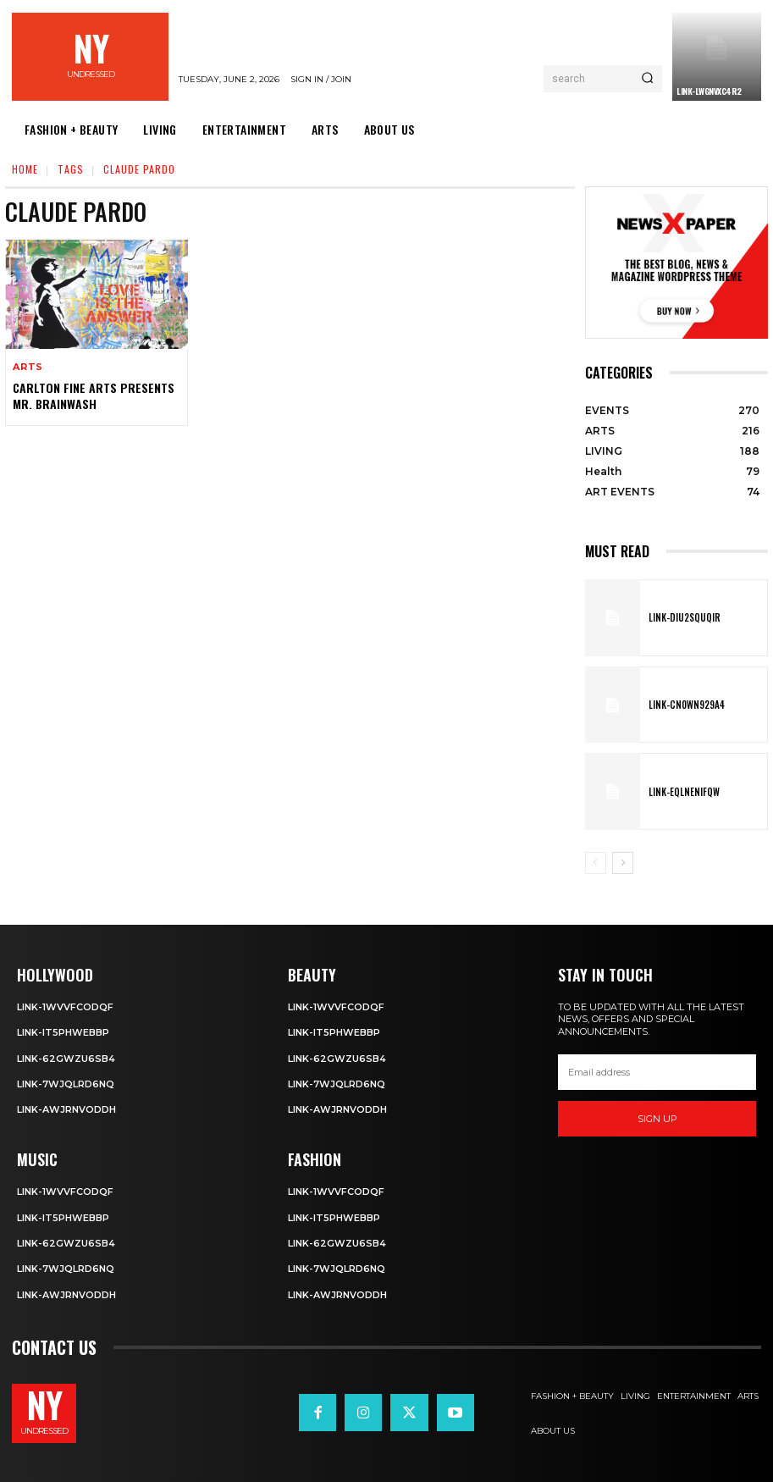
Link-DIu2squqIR (682, 617)
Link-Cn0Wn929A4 (685, 704)
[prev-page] (595, 863)
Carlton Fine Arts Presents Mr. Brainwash (93, 395)
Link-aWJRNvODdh (66, 1109)
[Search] (647, 78)
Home (25, 169)
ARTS (28, 367)
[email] (657, 1072)
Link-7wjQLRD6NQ (65, 1084)
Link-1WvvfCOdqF (65, 1007)
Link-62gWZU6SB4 (66, 1058)
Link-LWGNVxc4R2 (709, 91)
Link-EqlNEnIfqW (682, 792)
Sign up (657, 1119)
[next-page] (622, 863)
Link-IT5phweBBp (63, 1032)
